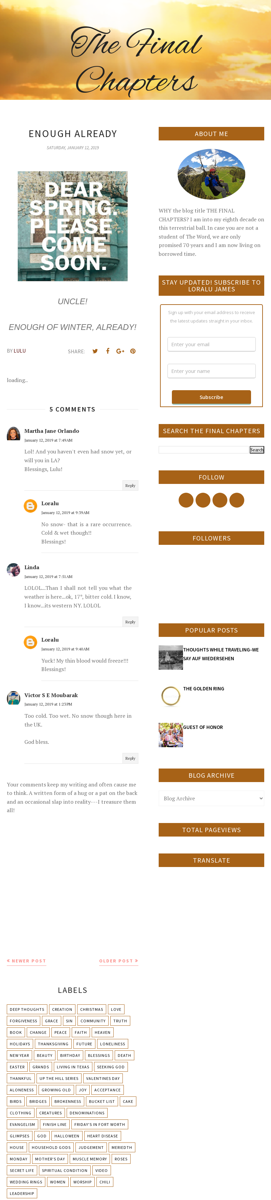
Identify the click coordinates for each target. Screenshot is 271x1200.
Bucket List (102, 1101)
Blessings (99, 1055)
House (17, 1147)
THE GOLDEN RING (203, 688)
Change (38, 1032)
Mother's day (50, 1158)
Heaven (103, 1032)
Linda (31, 567)
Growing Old (56, 1089)
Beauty (44, 1055)
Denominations (87, 1112)
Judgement (91, 1147)
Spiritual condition (65, 1170)
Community (93, 1020)
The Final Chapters (135, 64)
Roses (121, 1158)
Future (84, 1043)
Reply (130, 485)
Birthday (70, 1055)
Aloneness (22, 1089)
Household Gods (51, 1147)
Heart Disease (102, 1135)
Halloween (67, 1135)
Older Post (116, 961)
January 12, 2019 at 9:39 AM (65, 512)
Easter (17, 1066)
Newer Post (29, 961)
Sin (69, 1020)
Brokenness (67, 1101)
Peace (60, 1032)
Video (101, 1170)
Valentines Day (103, 1078)
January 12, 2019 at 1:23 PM (48, 704)
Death (124, 1055)
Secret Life (22, 1170)
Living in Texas (73, 1066)
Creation (62, 1009)
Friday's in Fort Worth (99, 1124)
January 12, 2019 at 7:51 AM (48, 576)
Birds (16, 1101)
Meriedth (122, 1147)
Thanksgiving (53, 1043)
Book (16, 1032)
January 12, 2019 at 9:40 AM (65, 648)
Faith (81, 1032)
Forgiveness (23, 1020)
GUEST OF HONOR (203, 727)
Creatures (50, 1112)
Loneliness (112, 1043)
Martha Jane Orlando (51, 431)
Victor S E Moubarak (51, 695)
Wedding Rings (26, 1181)
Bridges (38, 1101)
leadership (22, 1193)
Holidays (20, 1043)
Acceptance (107, 1089)
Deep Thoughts (27, 1009)
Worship (82, 1181)
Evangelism (22, 1124)
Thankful (21, 1078)
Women (58, 1181)
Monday (18, 1158)
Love (116, 1009)
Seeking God (111, 1066)
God (42, 1135)
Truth (120, 1020)
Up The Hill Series (59, 1078)
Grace (51, 1020)
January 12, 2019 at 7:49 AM (48, 440)
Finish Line (55, 1124)
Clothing (20, 1112)
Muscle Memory (90, 1158)
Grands (40, 1066)
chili (104, 1181)
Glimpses (19, 1135)
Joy (83, 1089)
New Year (19, 1055)
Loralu (50, 503)
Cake (128, 1101)
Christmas (91, 1009)
